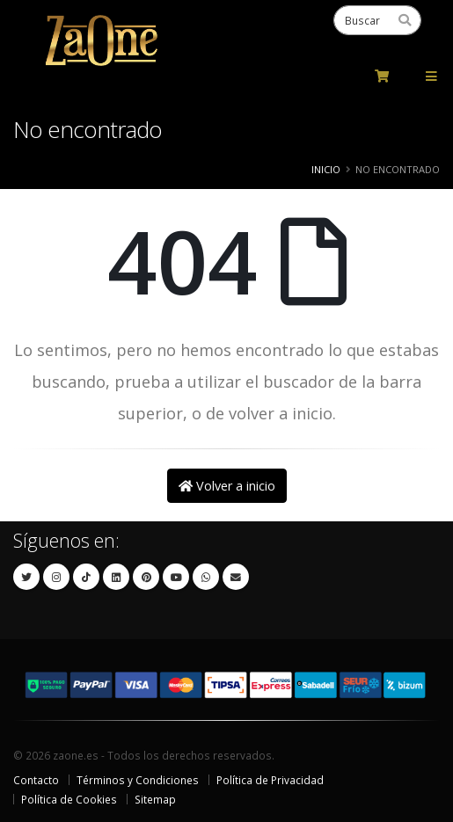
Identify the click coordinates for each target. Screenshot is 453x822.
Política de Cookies (69, 799)
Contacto (36, 780)
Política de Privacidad (270, 780)
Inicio (325, 169)
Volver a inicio (227, 485)
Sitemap (155, 799)
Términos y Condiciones (138, 780)
